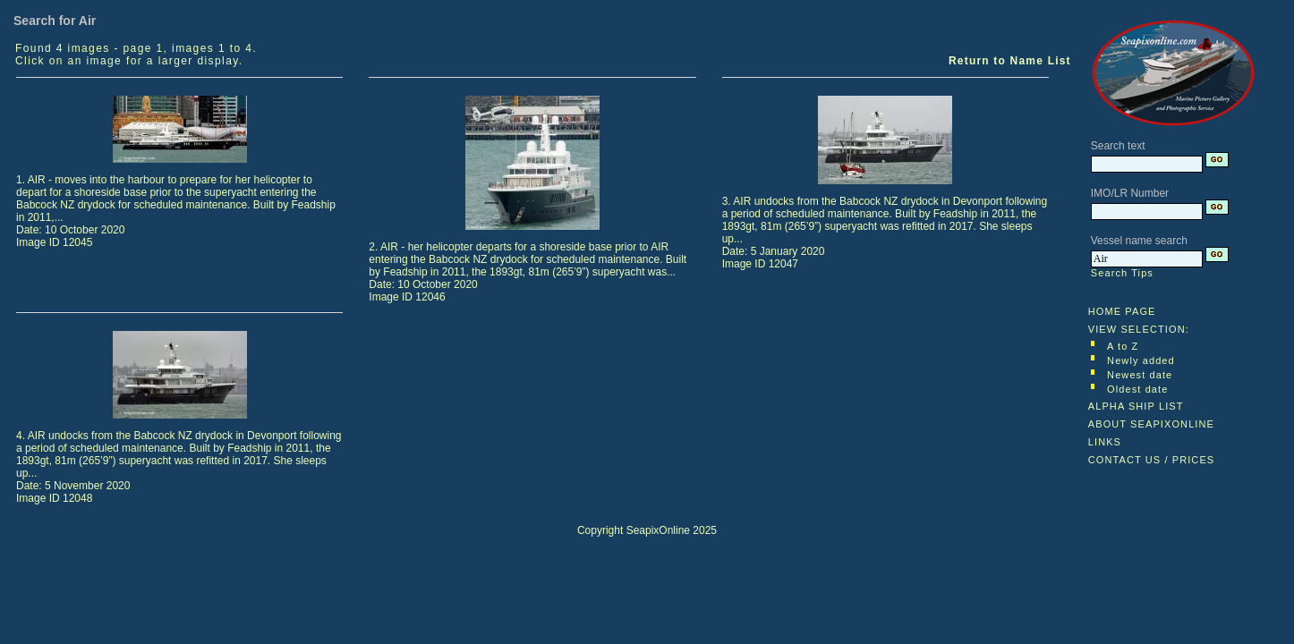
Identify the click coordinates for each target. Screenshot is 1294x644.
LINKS (1104, 441)
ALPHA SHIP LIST (1136, 406)
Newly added (1141, 360)
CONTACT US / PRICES (1151, 459)
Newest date (1139, 374)
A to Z (1122, 346)
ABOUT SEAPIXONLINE (1151, 424)
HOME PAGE (1122, 311)
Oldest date (1137, 389)
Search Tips (1122, 272)
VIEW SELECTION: (1138, 329)
